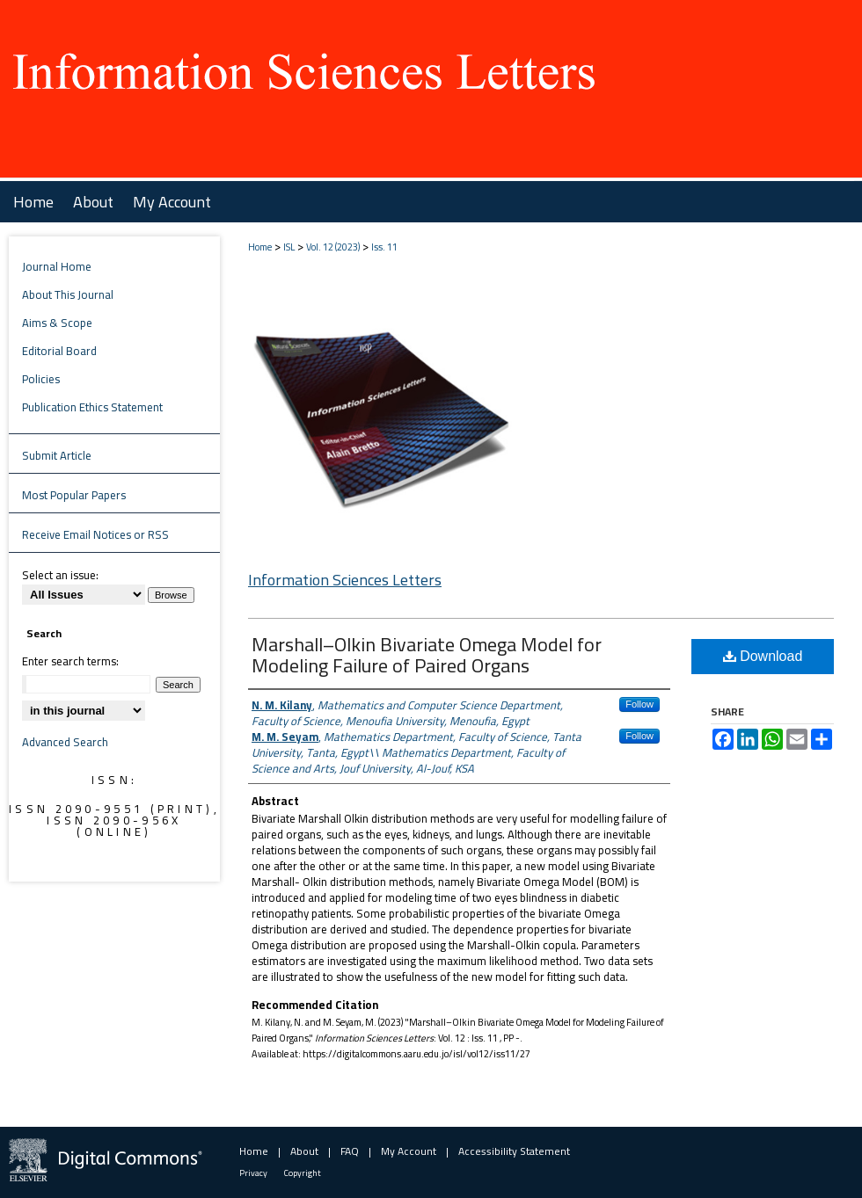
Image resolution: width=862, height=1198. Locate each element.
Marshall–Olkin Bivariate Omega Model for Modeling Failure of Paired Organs (427, 655)
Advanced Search (65, 741)
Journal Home (56, 266)
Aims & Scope (57, 322)
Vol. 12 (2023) (333, 247)
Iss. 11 (384, 247)
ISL (289, 247)
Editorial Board (59, 350)
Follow (639, 704)
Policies (41, 378)
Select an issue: (60, 574)
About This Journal (67, 294)
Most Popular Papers (74, 494)
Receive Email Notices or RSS (95, 534)
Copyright (302, 1173)
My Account (408, 1151)
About (304, 1151)
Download (763, 656)
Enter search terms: (70, 661)
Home (260, 247)
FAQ (349, 1151)
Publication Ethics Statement (92, 406)
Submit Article (56, 455)
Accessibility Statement (514, 1151)
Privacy (253, 1173)
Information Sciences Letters (345, 579)
